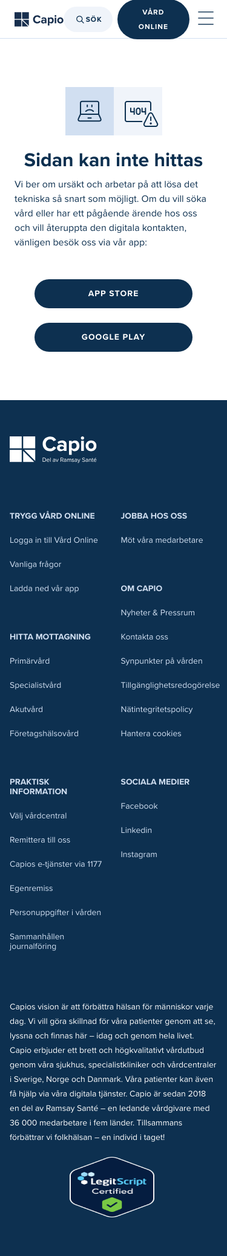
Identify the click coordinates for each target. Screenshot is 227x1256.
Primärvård (30, 661)
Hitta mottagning (50, 636)
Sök (88, 19)
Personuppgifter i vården (55, 912)
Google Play (113, 337)
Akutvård (26, 709)
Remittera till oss (40, 840)
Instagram (139, 854)
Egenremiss (31, 888)
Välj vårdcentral (38, 815)
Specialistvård (35, 685)
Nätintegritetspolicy (157, 709)
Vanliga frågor (35, 564)
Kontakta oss (144, 636)
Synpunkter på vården (162, 661)
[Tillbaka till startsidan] (39, 19)
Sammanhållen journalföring (37, 941)
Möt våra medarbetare (162, 540)
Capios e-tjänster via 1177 (56, 864)
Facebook (139, 806)
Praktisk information (38, 786)
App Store (113, 293)
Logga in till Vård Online (54, 540)
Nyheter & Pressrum (158, 612)
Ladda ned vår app (44, 588)
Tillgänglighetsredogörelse (170, 685)
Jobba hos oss (154, 516)
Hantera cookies (151, 733)
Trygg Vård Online (52, 516)
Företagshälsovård (44, 733)
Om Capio (142, 588)
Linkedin (137, 830)
